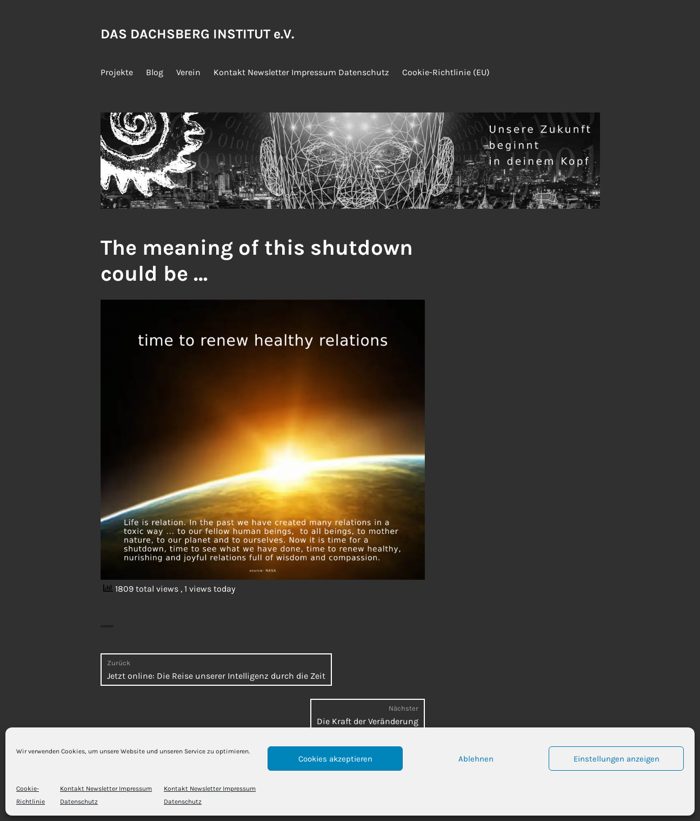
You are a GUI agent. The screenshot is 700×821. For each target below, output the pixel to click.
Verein (188, 72)
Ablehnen (476, 759)
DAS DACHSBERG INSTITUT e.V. (197, 34)
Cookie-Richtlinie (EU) (446, 72)
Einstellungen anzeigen (616, 759)
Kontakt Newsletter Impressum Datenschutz (301, 72)
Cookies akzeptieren (335, 759)
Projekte (117, 72)
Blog (154, 72)
